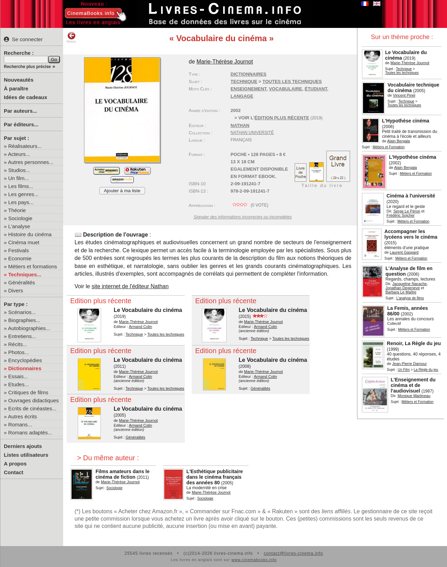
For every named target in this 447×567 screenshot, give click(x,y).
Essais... (18, 376)
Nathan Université (252, 132)
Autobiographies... (29, 328)
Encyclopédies (25, 360)
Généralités (21, 282)
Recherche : (19, 53)
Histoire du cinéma (30, 234)
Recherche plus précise (27, 66)
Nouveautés (18, 80)
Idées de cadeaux (25, 97)
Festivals (18, 250)
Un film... (18, 178)
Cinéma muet (23, 242)
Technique (404, 69)
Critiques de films (28, 392)
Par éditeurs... (21, 124)
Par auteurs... (20, 111)
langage (241, 96)
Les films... (20, 186)
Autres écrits (22, 416)
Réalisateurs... (25, 146)
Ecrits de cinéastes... (32, 408)
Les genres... (23, 194)
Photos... (18, 352)
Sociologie (20, 218)
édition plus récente (282, 117)
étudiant (316, 88)
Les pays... (21, 202)
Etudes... (18, 384)
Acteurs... (19, 154)
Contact (13, 472)
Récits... (17, 344)
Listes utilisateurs (26, 455)
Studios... (19, 170)
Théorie (17, 210)
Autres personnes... (30, 162)
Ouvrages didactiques (33, 400)
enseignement (248, 88)
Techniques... (24, 274)
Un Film (404, 370)
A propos (15, 464)
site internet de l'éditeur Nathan (130, 286)
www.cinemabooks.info (254, 560)
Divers (15, 290)
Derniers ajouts (23, 446)
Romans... (20, 424)
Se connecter (23, 39)
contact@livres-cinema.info (293, 553)
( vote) (249, 205)
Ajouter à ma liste (122, 190)
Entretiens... (22, 336)
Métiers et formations (32, 266)
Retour (71, 37)
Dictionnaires (24, 368)
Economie (20, 258)
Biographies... (24, 320)
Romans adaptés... (30, 432)
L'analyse (19, 226)
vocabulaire (285, 88)
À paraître (16, 88)
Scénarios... (22, 312)
